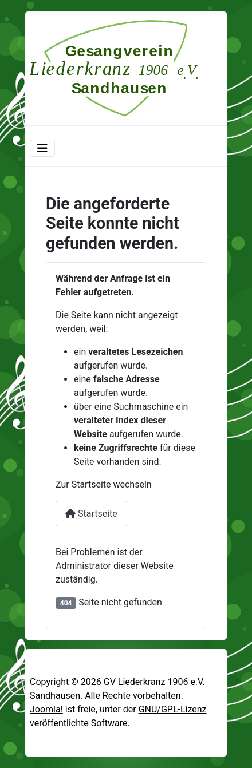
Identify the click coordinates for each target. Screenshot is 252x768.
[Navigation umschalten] (42, 148)
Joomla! (46, 709)
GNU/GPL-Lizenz (173, 709)
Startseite (91, 513)
